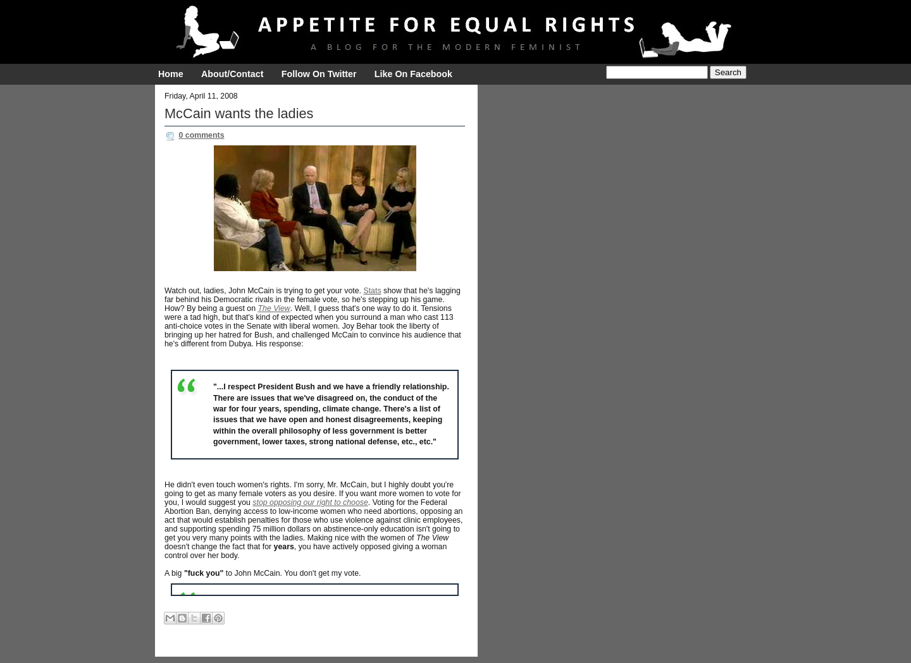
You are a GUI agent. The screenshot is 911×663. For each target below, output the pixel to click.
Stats (372, 290)
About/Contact (232, 74)
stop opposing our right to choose (310, 502)
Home (170, 74)
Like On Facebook (413, 74)
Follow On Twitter (319, 74)
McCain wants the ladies (238, 113)
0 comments (201, 135)
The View (274, 308)
